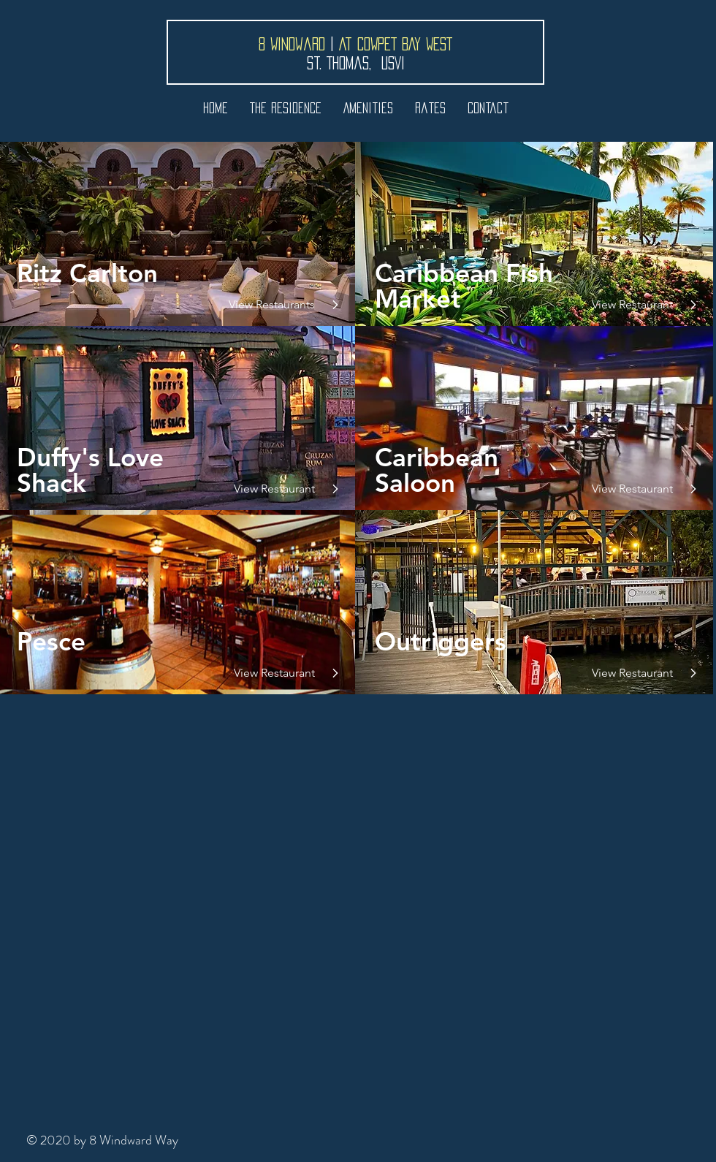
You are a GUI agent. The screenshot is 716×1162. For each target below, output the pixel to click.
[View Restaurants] (271, 304)
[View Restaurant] (271, 488)
